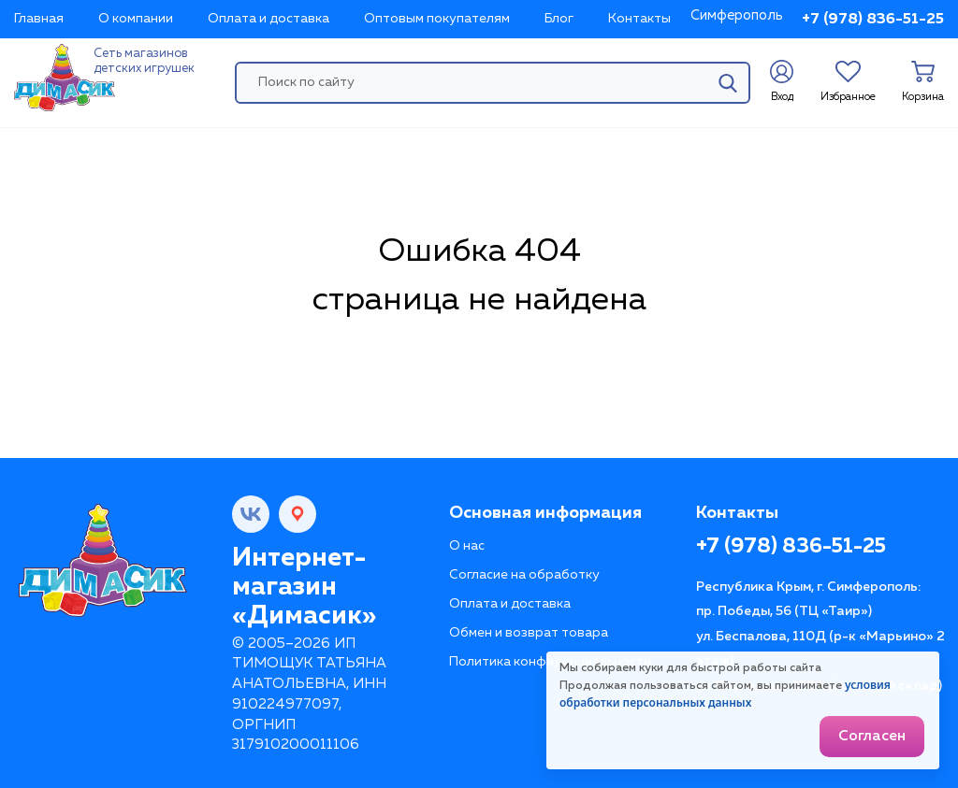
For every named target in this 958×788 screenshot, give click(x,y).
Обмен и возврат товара (528, 632)
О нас (467, 545)
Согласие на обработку (524, 574)
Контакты (639, 18)
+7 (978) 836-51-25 (873, 19)
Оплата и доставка (268, 18)
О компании (135, 18)
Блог (558, 18)
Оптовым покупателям (437, 18)
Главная (39, 18)
